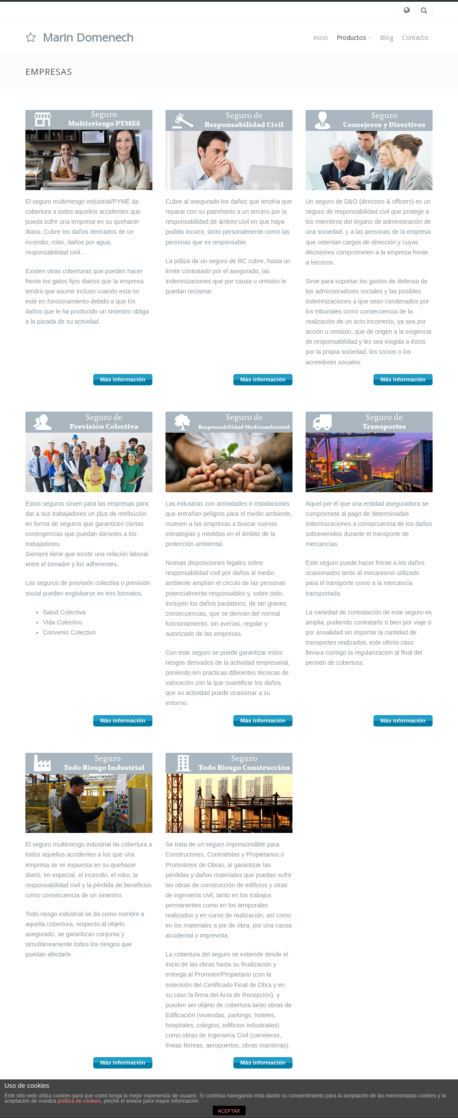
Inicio (320, 37)
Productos (351, 37)
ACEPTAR (229, 1111)
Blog (386, 37)
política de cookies (79, 1101)
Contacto (415, 37)
